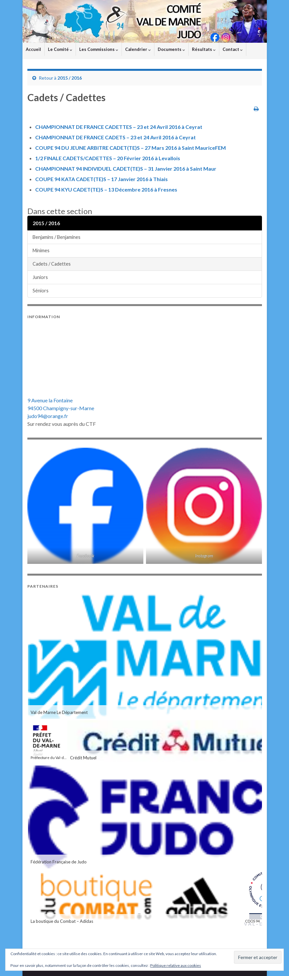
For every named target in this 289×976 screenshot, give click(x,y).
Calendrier (138, 49)
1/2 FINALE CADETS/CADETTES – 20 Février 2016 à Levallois (107, 158)
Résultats (204, 49)
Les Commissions (98, 49)
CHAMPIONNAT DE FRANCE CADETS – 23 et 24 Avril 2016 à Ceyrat (115, 137)
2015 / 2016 (69, 78)
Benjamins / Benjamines (56, 237)
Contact (233, 49)
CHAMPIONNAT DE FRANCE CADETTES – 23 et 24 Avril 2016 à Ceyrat (118, 127)
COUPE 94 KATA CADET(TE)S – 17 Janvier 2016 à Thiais (101, 179)
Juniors (40, 277)
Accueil (33, 49)
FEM (220, 148)
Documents (171, 49)
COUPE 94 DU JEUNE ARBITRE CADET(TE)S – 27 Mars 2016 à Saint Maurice (125, 148)
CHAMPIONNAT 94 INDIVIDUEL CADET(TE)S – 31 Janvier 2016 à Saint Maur (125, 168)
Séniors (41, 290)
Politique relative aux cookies (175, 965)
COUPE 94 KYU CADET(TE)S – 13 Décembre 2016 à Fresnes (106, 189)
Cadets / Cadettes (52, 264)
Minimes (41, 250)
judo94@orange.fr (47, 416)
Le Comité (60, 49)
